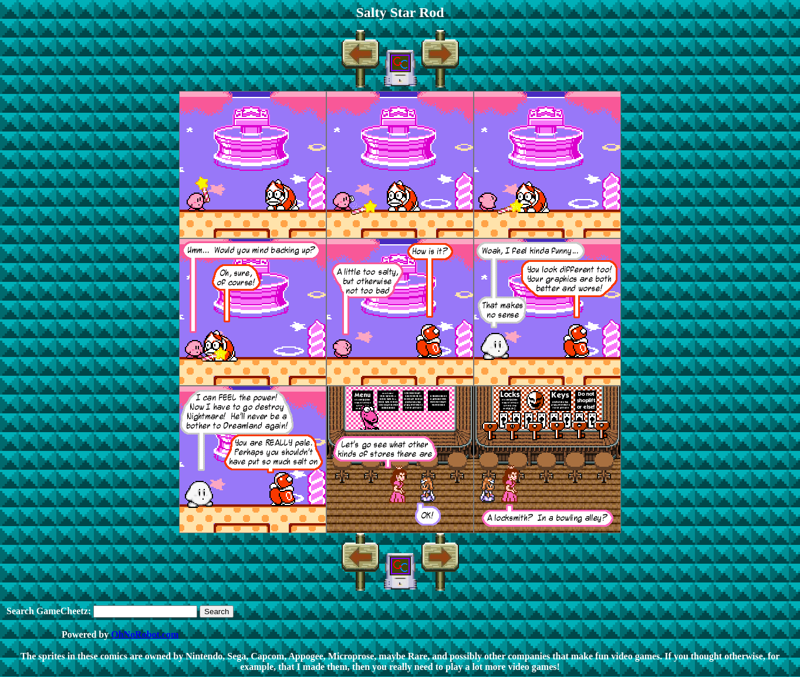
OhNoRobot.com (144, 634)
